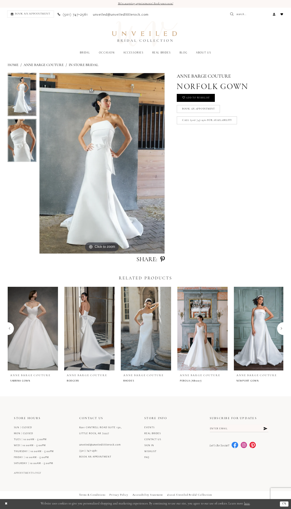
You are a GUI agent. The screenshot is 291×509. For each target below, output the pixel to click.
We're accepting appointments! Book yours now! (145, 3)
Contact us (152, 439)
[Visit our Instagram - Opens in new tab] (244, 445)
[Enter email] (239, 428)
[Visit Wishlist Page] (282, 14)
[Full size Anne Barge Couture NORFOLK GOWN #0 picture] (102, 163)
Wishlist (150, 451)
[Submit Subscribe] (265, 428)
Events (149, 427)
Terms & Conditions (92, 495)
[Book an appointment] (30, 14)
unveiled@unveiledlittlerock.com (100, 444)
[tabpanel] (22, 96)
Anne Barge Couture (44, 65)
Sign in (149, 445)
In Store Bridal (83, 65)
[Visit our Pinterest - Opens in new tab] (253, 445)
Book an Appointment (199, 110)
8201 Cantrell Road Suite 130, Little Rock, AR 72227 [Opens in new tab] (100, 430)
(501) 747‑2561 (88, 450)
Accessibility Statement (147, 495)
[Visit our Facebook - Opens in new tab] (235, 445)
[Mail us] (120, 14)
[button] (274, 14)
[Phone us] (72, 14)
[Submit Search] (247, 14)
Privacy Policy (118, 495)
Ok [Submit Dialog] (284, 504)
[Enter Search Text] (256, 14)
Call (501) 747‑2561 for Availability (207, 121)
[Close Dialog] (6, 504)
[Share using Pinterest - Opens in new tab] (162, 259)
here (247, 504)
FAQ (146, 457)
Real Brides (152, 433)
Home (13, 65)
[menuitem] (29, 14)
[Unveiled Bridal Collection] (145, 34)
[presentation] (33, 328)
